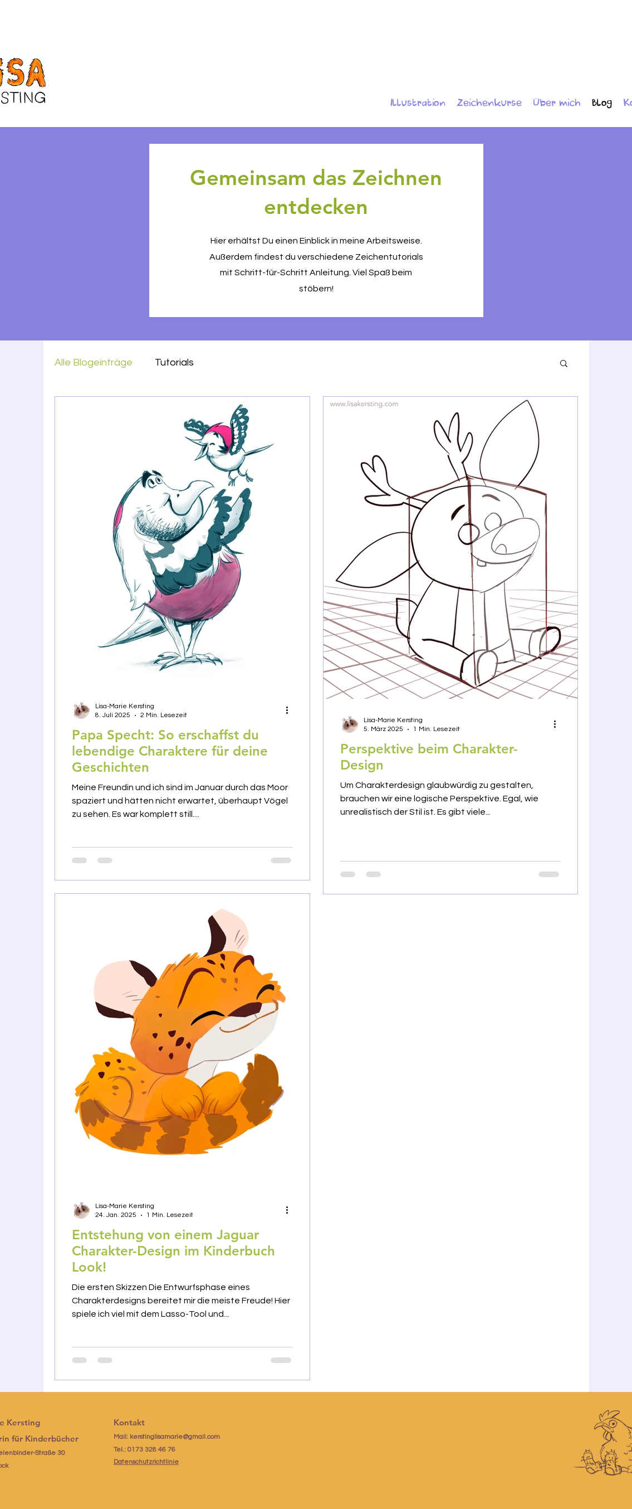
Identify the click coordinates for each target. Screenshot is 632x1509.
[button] (563, 364)
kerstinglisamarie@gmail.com (175, 1436)
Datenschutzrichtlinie (146, 1462)
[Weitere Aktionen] (291, 710)
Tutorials (174, 362)
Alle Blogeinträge (94, 362)
